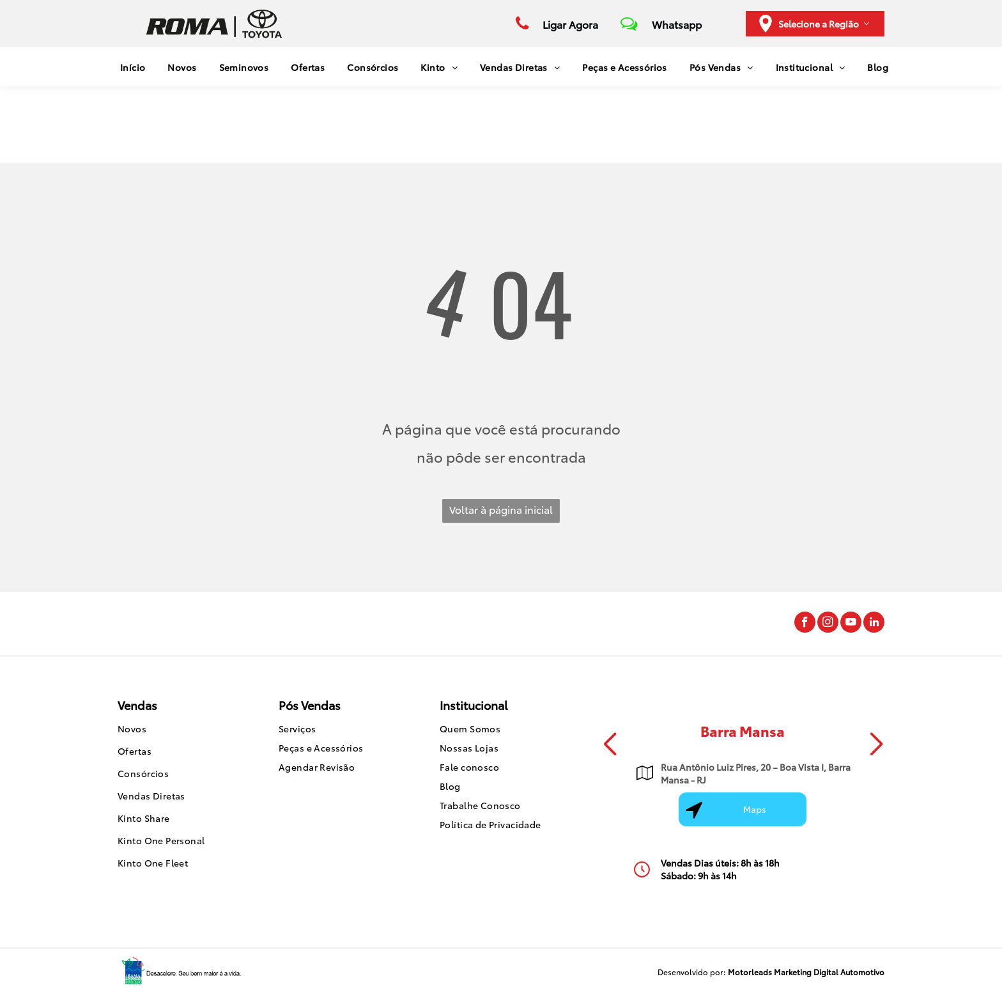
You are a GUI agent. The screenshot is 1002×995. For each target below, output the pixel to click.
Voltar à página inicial (501, 509)
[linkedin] (873, 624)
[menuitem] (128, 67)
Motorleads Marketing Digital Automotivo (806, 971)
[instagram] (827, 624)
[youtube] (850, 624)
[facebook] (804, 624)
